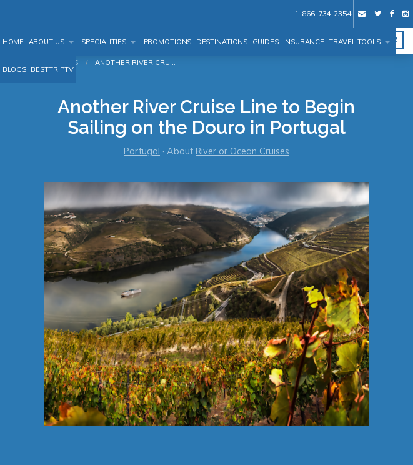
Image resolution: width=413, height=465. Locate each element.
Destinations (222, 42)
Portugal (142, 151)
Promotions (168, 42)
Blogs (14, 69)
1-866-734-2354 (322, 13)
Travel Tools (355, 42)
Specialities (103, 42)
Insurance (303, 42)
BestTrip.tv (52, 69)
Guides (265, 42)
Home (13, 42)
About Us (46, 42)
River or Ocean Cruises (242, 151)
